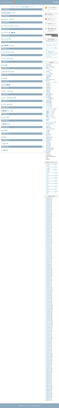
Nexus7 (47, 89)
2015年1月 (48, 287)
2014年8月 (48, 294)
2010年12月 (48, 353)
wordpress (48, 101)
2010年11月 (48, 355)
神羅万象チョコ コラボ (7, 110)
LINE (47, 90)
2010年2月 (48, 367)
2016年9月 (48, 260)
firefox (47, 145)
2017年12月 (48, 239)
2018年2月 (48, 236)
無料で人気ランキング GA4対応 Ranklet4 (52, 35)
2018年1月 (48, 238)
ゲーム (47, 124)
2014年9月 (48, 293)
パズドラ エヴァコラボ (7, 91)
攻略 (47, 119)
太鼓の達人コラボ (6, 124)
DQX (47, 126)
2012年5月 (48, 331)
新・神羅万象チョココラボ (51, 52)
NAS (47, 83)
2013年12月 (48, 305)
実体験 (47, 76)
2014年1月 (48, 304)
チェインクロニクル (50, 122)
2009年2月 (48, 382)
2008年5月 (48, 394)
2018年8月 (48, 232)
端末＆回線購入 (49, 79)
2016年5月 (48, 265)
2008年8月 (48, 390)
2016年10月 (48, 258)
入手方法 (48, 105)
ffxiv (47, 133)
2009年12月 (48, 368)
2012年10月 (48, 324)
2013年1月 (48, 320)
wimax (47, 135)
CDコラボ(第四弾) (6, 84)
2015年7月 (48, 279)
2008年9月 (48, 389)
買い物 (47, 96)
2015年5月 (48, 282)
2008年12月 (48, 385)
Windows (48, 140)
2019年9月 (48, 228)
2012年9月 (48, 326)
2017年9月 (48, 243)
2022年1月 (48, 212)
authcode (48, 100)
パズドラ (48, 104)
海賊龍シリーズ (49, 111)
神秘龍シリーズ (49, 112)
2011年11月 (48, 338)
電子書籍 (48, 97)
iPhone (47, 85)
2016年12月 (48, 256)
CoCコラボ (4, 78)
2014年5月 (48, 298)
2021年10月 (48, 216)
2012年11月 (48, 323)
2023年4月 (48, 201)
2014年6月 (48, 297)
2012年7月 (48, 328)
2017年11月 (48, 240)
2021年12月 (48, 213)
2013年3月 (48, 317)
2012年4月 (48, 333)
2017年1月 (48, 254)
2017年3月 (48, 251)
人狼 (47, 153)
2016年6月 (48, 264)
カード (47, 72)
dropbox (47, 138)
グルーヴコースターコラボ (8, 71)
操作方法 (48, 65)
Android (47, 87)
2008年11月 (48, 386)
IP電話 (47, 91)
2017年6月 (48, 247)
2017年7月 (48, 246)
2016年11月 (48, 257)
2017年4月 (48, 250)
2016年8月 (48, 261)
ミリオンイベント (49, 118)
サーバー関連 (49, 98)
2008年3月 (48, 397)
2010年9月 (48, 357)
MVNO (47, 75)
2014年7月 (48, 295)
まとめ (47, 64)
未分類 (47, 151)
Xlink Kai (48, 144)
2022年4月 (48, 209)
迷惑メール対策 (49, 67)
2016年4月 (48, 267)
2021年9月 (48, 217)
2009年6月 (48, 377)
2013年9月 (48, 309)
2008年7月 (48, 392)
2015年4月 (48, 283)
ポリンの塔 (4, 65)
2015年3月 (48, 284)
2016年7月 (48, 262)
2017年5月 (48, 249)
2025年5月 (48, 198)
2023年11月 (48, 199)
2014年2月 (48, 302)
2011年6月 (48, 345)
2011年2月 (48, 350)
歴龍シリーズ (49, 115)
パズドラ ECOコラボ (7, 104)
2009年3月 (48, 381)
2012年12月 (48, 322)
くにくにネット (7, 2)
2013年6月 (48, 313)
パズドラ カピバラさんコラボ (9, 97)
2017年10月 (48, 242)
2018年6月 (48, 235)
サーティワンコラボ (50, 50)
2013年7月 (48, 312)
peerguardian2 (49, 148)
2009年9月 (48, 372)
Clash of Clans (49, 123)
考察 (47, 78)
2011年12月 (48, 337)
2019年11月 (48, 227)
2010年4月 (48, 364)
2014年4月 (48, 300)
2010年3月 (48, 366)
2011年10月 (48, 339)
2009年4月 (48, 379)
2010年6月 (48, 361)
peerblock (48, 146)
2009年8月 (48, 374)
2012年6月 (48, 330)
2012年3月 (48, 334)
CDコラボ (4, 137)
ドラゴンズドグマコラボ (51, 54)
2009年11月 (48, 370)
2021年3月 (48, 220)
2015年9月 (48, 276)
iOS (47, 86)
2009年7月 (48, 375)
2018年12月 (48, 231)
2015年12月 (48, 272)
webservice (48, 137)
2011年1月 (48, 352)
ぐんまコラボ (5, 143)
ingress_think (48, 94)
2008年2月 (48, 399)
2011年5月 (48, 346)
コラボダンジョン (49, 109)
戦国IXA (47, 127)
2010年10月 (48, 356)
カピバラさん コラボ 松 (51, 43)
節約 (47, 71)
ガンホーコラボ (5, 117)
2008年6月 (48, 393)
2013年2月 (48, 319)
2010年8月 (48, 359)
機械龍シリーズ (49, 116)
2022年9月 (48, 205)
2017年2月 (48, 253)
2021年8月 (48, 218)
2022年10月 (48, 203)
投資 (47, 68)
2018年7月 (48, 234)
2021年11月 (48, 214)
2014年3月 (48, 301)
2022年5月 (48, 207)
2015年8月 (48, 278)
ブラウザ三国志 (49, 129)
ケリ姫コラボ (5, 150)
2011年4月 (48, 348)
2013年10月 (48, 308)
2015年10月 (48, 275)
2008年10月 (48, 388)
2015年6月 (48, 280)
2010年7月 (48, 360)
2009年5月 (48, 378)
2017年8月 (48, 245)
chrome (47, 142)
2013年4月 (48, 316)
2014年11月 (48, 290)
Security (47, 102)
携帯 (47, 80)
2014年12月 (48, 289)
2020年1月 (48, 225)
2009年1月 (48, 383)
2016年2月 (48, 269)
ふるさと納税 (49, 74)
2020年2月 (48, 224)
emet (47, 141)
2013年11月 (48, 306)
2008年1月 (48, 400)
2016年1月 (48, 271)
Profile (55, 2)
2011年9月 (48, 341)
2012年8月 (48, 327)
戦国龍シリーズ (49, 113)
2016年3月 (48, 268)
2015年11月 (48, 273)
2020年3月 (48, 223)
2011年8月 (48, 342)
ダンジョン (48, 107)
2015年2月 (48, 286)
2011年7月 (48, 344)
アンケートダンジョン (50, 108)
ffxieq (47, 131)
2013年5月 (48, 315)
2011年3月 (48, 349)
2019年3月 (48, 229)
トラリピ (48, 69)
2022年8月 (48, 206)
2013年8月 (48, 311)
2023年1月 (48, 202)
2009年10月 (48, 371)
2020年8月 (48, 221)
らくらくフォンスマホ (50, 82)
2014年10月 (48, 291)
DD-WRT (48, 134)
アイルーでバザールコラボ (51, 53)
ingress (47, 93)
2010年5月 (48, 363)
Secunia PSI (48, 149)
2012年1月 (48, 335)
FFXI (47, 130)
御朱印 (47, 152)
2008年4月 (48, 396)
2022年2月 (48, 210)
